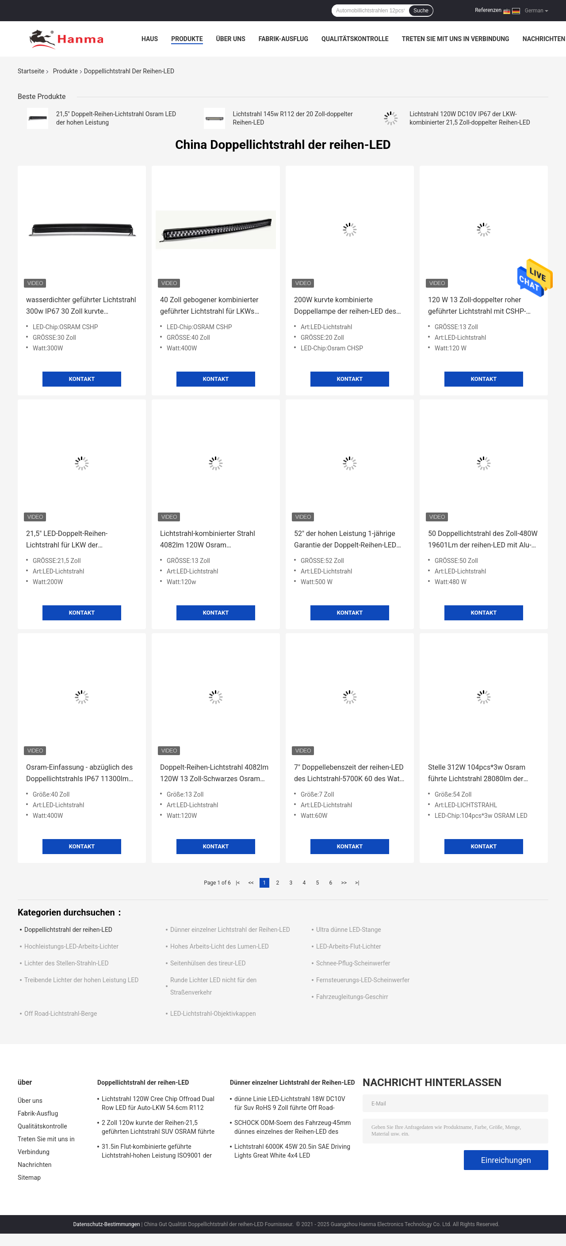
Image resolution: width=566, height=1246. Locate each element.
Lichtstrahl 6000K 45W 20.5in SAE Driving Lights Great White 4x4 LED (292, 1151)
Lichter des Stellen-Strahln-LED (66, 963)
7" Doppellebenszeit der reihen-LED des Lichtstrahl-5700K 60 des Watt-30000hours (349, 774)
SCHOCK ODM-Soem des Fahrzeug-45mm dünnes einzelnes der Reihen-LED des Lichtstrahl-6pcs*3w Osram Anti (292, 1128)
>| (357, 883)
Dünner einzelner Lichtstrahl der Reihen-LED (230, 929)
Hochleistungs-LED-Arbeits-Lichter (71, 946)
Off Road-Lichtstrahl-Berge (60, 1013)
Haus (150, 38)
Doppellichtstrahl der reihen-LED (68, 929)
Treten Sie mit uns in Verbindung (455, 38)
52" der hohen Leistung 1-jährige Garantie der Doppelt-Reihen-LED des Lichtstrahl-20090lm (345, 540)
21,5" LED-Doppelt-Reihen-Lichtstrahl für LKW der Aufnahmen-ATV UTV (66, 540)
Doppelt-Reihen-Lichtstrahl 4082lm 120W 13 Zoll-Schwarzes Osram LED (214, 774)
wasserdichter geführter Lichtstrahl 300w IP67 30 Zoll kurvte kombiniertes (81, 306)
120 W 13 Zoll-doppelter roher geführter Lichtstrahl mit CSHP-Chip (477, 306)
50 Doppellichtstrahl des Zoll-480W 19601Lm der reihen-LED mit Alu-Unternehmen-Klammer (483, 540)
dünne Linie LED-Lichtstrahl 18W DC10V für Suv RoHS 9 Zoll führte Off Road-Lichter (289, 1104)
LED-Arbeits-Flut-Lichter (348, 946)
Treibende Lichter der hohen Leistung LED (81, 980)
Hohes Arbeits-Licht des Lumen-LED (219, 946)
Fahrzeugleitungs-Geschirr (352, 996)
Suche (420, 11)
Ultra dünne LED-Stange (348, 929)
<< (251, 883)
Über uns (230, 38)
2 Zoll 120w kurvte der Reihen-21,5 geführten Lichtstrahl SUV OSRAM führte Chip (158, 1128)
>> (344, 883)
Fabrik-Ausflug (283, 38)
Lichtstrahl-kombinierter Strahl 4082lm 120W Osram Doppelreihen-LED (207, 540)
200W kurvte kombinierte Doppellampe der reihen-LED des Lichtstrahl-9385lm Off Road (345, 306)
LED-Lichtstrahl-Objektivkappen (213, 1013)
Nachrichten (544, 38)
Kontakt (82, 379)
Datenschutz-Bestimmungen (106, 1224)
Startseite (31, 71)
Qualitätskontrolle (355, 38)
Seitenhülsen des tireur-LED (208, 963)
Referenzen (488, 10)
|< (238, 883)
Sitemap (29, 1177)
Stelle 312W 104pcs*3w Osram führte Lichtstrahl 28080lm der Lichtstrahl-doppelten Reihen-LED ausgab (480, 774)
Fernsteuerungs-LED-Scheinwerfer (362, 980)
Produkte (187, 38)
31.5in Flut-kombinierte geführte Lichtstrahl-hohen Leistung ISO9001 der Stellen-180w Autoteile (157, 1152)
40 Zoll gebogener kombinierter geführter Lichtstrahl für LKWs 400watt (209, 306)
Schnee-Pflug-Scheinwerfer (353, 963)
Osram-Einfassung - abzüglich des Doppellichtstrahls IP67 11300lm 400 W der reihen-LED (79, 774)
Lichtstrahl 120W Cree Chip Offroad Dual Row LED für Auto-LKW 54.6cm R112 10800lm (158, 1104)
